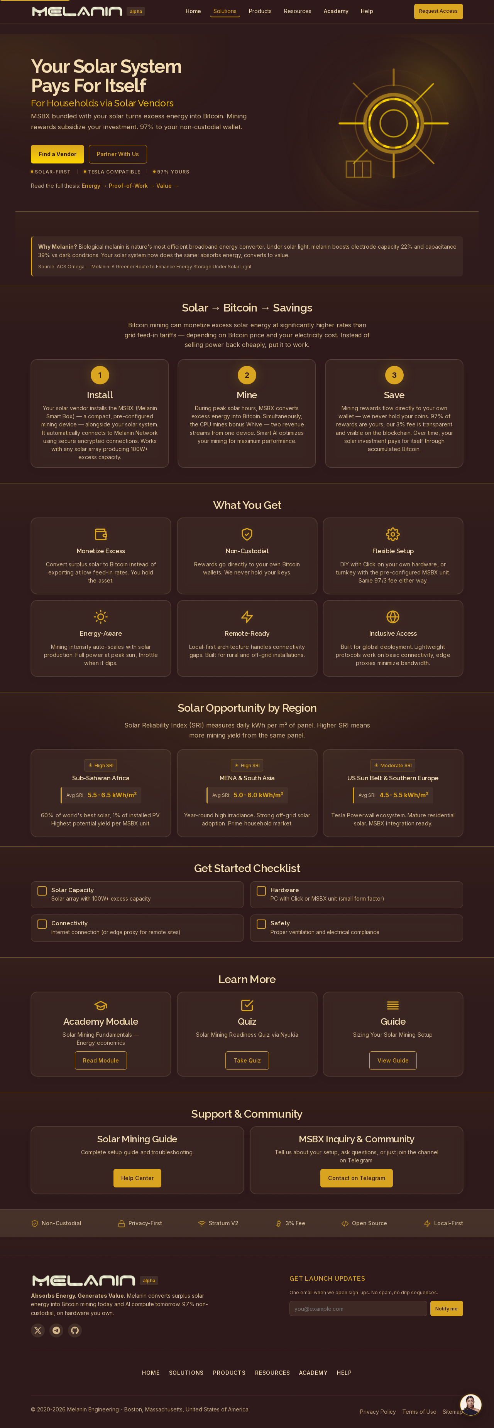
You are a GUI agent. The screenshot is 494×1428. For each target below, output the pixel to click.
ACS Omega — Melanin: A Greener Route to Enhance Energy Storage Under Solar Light (154, 266)
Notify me (446, 1309)
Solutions (225, 11)
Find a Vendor (57, 155)
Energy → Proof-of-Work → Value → (130, 190)
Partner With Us (118, 155)
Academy (313, 1372)
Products (260, 11)
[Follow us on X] (38, 1330)
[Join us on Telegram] (56, 1330)
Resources (297, 11)
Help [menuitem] (367, 11)
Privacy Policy (378, 1411)
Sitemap (453, 1411)
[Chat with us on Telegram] (471, 1405)
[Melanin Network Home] (88, 11)
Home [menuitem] (193, 11)
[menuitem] (225, 11)
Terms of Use (419, 1411)
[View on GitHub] (75, 1330)
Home (150, 1372)
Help (344, 1372)
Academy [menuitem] (336, 11)
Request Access (438, 11)
